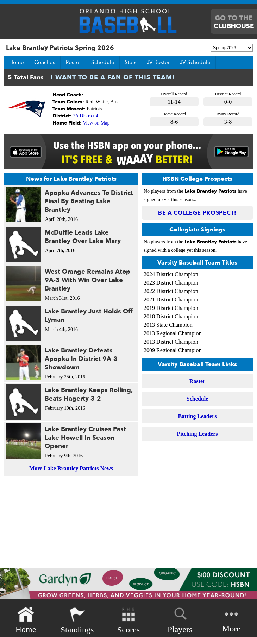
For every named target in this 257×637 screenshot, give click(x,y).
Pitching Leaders (197, 434)
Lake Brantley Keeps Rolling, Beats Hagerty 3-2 (88, 394)
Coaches (44, 62)
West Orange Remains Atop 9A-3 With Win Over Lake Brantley (87, 280)
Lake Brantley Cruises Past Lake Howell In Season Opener (85, 438)
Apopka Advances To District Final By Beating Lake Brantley (89, 201)
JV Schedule (195, 62)
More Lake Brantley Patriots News (71, 468)
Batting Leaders (197, 416)
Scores (128, 620)
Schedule (102, 62)
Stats (131, 62)
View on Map (96, 123)
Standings (77, 620)
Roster (73, 62)
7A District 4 (85, 116)
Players (180, 619)
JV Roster (158, 62)
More (231, 619)
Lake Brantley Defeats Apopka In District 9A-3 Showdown (81, 359)
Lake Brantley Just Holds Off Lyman (89, 315)
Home (16, 62)
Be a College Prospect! (197, 213)
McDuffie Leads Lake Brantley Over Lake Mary (83, 237)
